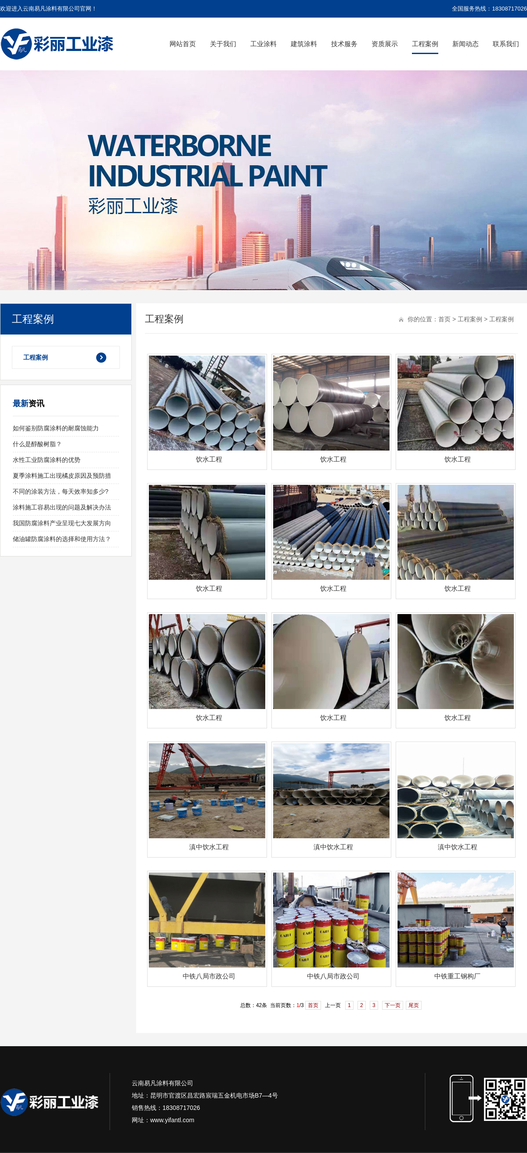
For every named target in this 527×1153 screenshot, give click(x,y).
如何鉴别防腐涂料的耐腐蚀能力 (56, 428)
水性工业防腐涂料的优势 (46, 459)
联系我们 (506, 43)
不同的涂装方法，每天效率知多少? (60, 491)
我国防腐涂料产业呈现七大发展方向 (62, 523)
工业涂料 (263, 43)
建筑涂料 (304, 43)
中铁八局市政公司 (209, 976)
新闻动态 (465, 43)
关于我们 (223, 43)
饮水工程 (209, 459)
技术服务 (344, 43)
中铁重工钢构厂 (457, 976)
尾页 (413, 1005)
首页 (444, 319)
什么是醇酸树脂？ (37, 443)
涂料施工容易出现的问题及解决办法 (62, 507)
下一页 (393, 1005)
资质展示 (385, 43)
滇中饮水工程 (209, 847)
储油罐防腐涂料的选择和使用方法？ (62, 538)
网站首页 (183, 43)
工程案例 (425, 43)
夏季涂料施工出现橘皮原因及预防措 (62, 475)
